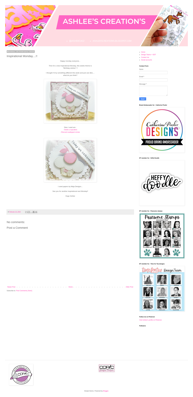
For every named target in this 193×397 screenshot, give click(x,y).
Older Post (129, 287)
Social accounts (146, 60)
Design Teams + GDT (148, 55)
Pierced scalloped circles (70, 132)
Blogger (105, 391)
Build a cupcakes (70, 130)
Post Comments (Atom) (24, 291)
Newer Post (11, 287)
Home (71, 287)
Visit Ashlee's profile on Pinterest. (150, 320)
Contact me (145, 57)
